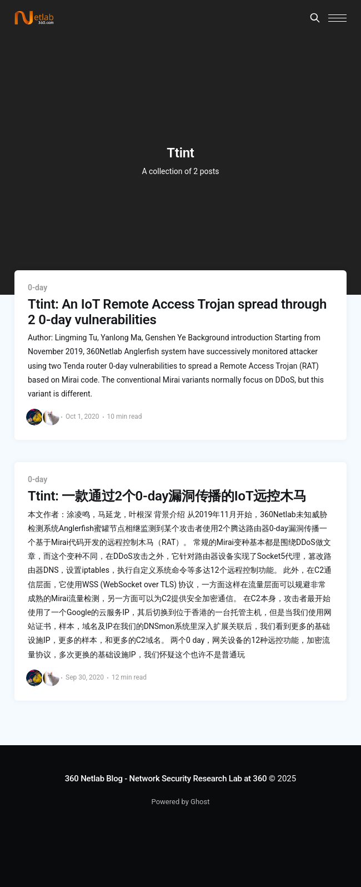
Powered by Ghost (181, 801)
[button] (337, 18)
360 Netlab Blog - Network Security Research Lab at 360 (166, 779)
